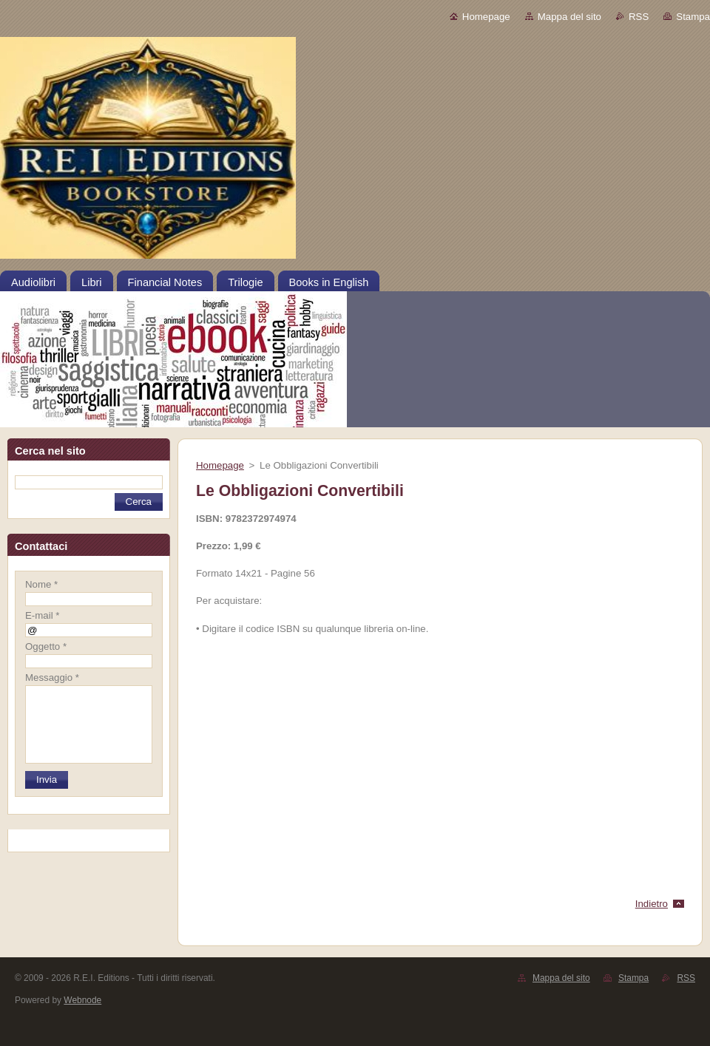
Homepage (486, 16)
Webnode (82, 1000)
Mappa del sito (569, 16)
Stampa (693, 16)
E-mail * (42, 615)
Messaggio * (52, 677)
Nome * (41, 584)
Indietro (651, 903)
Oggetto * (46, 646)
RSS (639, 16)
